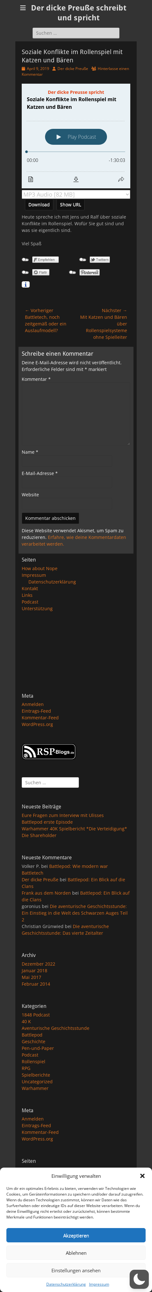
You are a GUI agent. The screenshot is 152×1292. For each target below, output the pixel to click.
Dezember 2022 (38, 964)
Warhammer (35, 1088)
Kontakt (30, 588)
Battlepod (32, 1035)
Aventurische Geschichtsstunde (55, 1028)
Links (27, 595)
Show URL (70, 204)
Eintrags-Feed (36, 711)
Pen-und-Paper (38, 1048)
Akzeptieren (76, 1235)
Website (30, 495)
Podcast (30, 602)
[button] (142, 1176)
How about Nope (39, 568)
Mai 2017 (31, 977)
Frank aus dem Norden (46, 893)
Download (39, 204)
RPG (26, 1068)
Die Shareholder (39, 835)
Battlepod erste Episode (47, 822)
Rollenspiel (33, 1061)
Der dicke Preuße (72, 68)
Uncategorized (37, 1082)
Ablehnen (76, 1253)
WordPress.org (37, 724)
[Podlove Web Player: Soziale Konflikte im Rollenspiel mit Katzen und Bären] (76, 136)
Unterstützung (37, 608)
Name (30, 452)
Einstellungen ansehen (76, 1270)
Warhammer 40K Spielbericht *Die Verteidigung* (74, 829)
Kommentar (36, 379)
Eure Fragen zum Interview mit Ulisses (63, 815)
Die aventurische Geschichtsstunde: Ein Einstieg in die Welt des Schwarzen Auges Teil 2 (75, 913)
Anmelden (33, 704)
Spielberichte (36, 1075)
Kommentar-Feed (40, 718)
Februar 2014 (36, 984)
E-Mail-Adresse (40, 473)
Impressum (99, 1284)
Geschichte (33, 1041)
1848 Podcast (36, 1015)
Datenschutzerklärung (66, 1284)
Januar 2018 (34, 970)
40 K (26, 1021)
